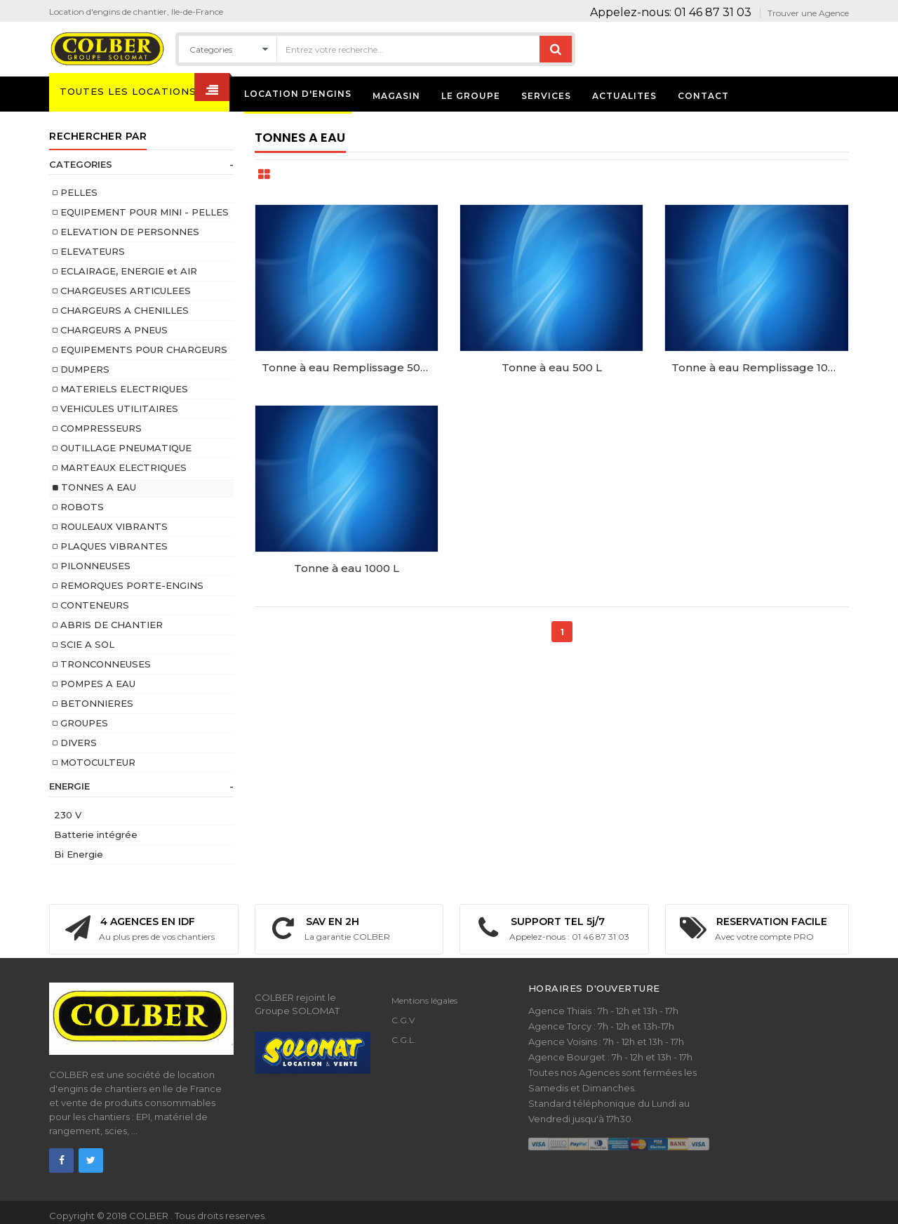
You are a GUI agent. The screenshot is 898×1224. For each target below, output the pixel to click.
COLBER (149, 1215)
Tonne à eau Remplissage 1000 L (759, 367)
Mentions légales (424, 1000)
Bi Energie (78, 854)
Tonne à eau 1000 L (346, 568)
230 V (67, 814)
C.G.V (403, 1020)
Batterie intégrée (96, 834)
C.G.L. (403, 1040)
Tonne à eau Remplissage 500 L (349, 367)
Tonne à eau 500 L (552, 367)
